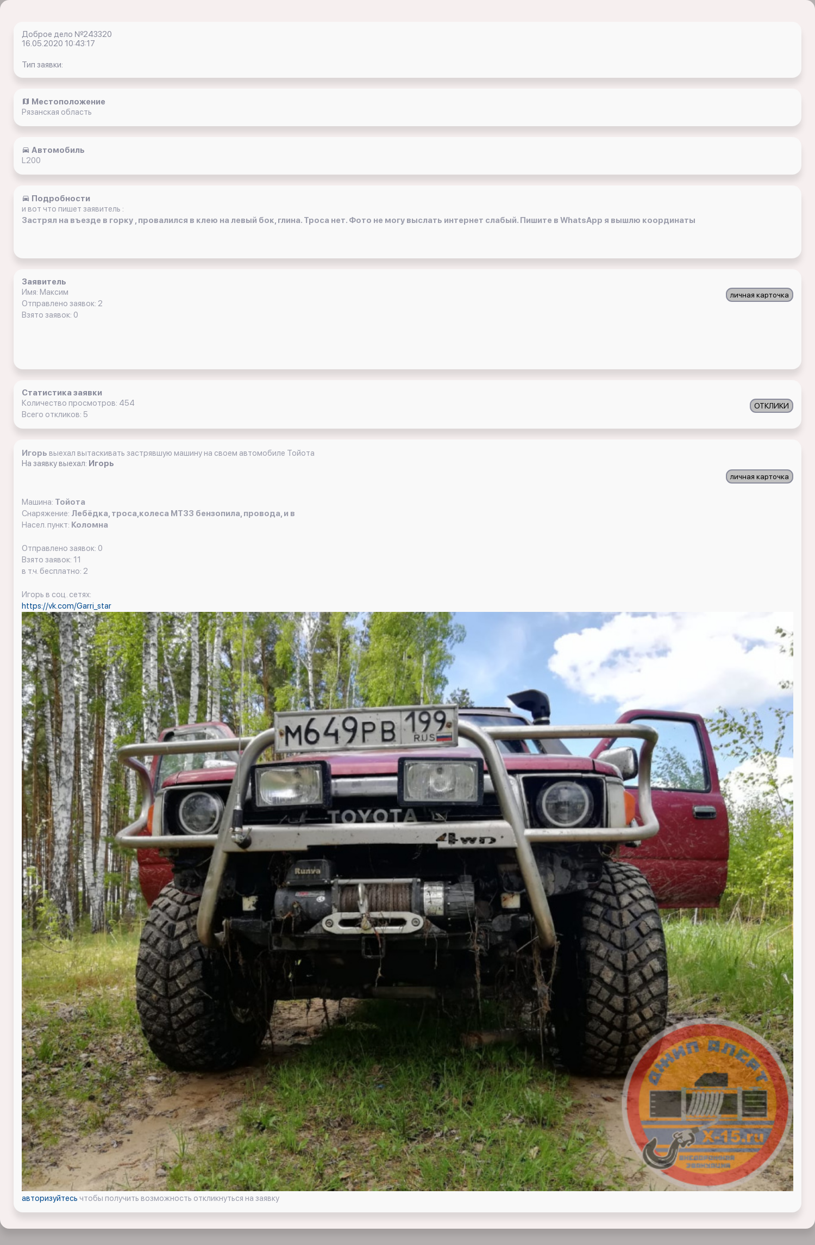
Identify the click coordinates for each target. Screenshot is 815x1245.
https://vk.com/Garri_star (66, 606)
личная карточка (759, 294)
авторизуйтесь (50, 1198)
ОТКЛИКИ (771, 405)
